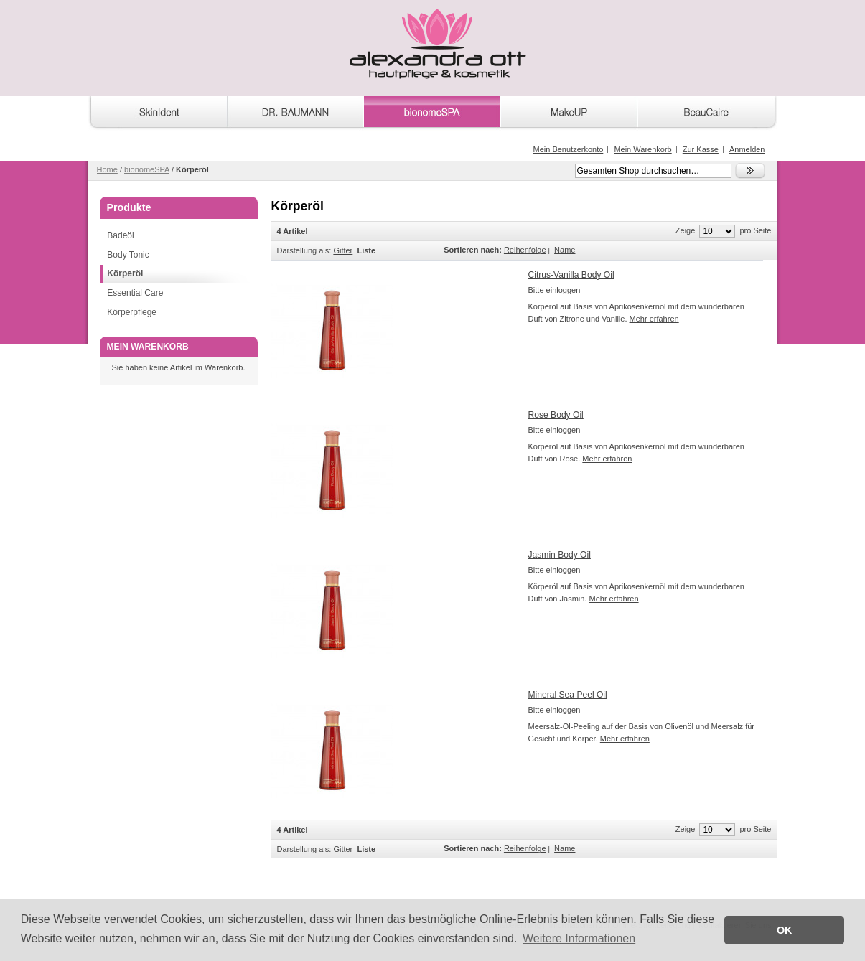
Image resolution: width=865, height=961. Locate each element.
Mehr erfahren (654, 318)
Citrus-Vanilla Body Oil (571, 275)
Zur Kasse (701, 149)
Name (564, 249)
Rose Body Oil (556, 415)
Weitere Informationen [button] (579, 938)
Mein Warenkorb (642, 149)
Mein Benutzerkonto (568, 149)
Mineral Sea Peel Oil (567, 695)
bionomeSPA (146, 169)
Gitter (342, 250)
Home (107, 169)
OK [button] (784, 930)
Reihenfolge (525, 249)
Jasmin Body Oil (559, 555)
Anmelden (747, 149)
